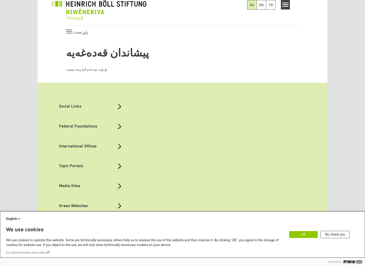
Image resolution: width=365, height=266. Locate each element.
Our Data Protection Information (26, 252)
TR (271, 5)
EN (261, 5)
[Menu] (285, 5)
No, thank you (335, 234)
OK (303, 234)
